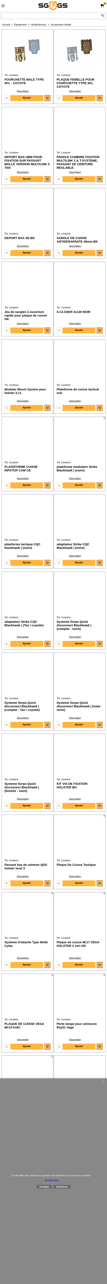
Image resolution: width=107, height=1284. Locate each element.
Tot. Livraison (11, 75)
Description (23, 91)
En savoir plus (51, 1180)
